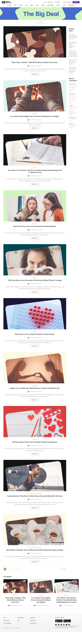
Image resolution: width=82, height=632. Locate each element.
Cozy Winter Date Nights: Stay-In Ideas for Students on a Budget (34, 116)
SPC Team (31, 65)
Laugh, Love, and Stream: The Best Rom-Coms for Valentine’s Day (35, 388)
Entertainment (50, 5)
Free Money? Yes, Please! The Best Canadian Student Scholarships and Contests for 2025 (35, 171)
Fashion (21, 5)
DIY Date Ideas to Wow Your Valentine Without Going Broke (34, 442)
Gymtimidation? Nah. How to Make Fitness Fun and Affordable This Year (35, 496)
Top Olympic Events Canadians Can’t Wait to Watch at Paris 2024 (73, 99)
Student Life (35, 59)
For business (21, 617)
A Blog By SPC (39, 21)
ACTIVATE (69, 2)
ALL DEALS (9, 5)
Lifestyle (58, 5)
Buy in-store (6, 620)
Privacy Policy (33, 623)
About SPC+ (50, 2)
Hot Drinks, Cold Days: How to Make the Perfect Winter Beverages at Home (34, 550)
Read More (35, 74)
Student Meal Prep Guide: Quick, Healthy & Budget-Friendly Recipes (73, 111)
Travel (37, 5)
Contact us (32, 617)
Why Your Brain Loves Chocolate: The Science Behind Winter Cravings (35, 280)
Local (64, 5)
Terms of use (33, 620)
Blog (45, 2)
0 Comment (39, 65)
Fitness (43, 5)
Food (26, 5)
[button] (77, 22)
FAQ (18, 620)
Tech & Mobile (71, 5)
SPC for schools (7, 623)
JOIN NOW (76, 2)
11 (16, 569)
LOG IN (64, 2)
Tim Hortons (57, 2)
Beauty (31, 5)
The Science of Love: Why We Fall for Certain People (35, 334)
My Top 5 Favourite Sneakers (73, 119)
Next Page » (63, 568)
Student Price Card (39, 493)
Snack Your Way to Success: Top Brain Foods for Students (34, 226)
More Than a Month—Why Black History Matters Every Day (35, 62)
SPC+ (15, 5)
